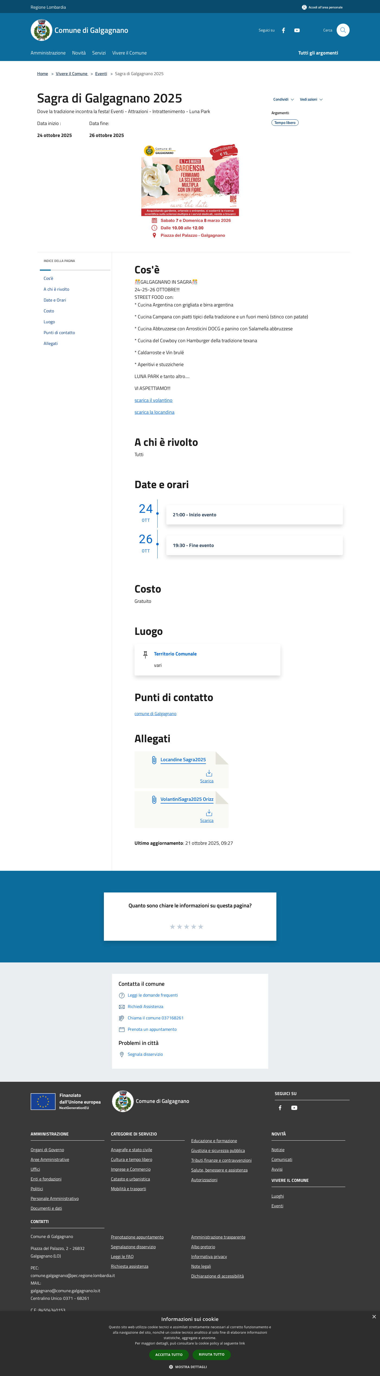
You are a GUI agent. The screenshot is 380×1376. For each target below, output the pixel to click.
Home (42, 73)
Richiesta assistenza (129, 1266)
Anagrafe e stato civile (131, 1149)
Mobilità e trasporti (128, 1188)
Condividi (284, 99)
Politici (37, 1188)
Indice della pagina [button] (59, 260)
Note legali (201, 1266)
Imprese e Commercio (131, 1169)
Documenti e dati (46, 1208)
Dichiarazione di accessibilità (217, 1276)
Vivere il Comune (72, 73)
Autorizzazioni (204, 1179)
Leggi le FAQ (122, 1256)
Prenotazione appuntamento (137, 1237)
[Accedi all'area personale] (322, 7)
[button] (190, 1366)
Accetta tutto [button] (169, 1354)
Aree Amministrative (50, 1159)
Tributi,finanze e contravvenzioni (221, 1160)
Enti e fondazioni (46, 1179)
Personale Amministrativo (55, 1198)
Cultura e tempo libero (131, 1159)
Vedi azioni (312, 99)
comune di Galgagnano (155, 713)
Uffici (35, 1169)
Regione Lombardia (48, 7)
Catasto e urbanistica (130, 1179)
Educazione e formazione (214, 1140)
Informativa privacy (209, 1256)
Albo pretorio (203, 1246)
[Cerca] (343, 30)
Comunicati (282, 1159)
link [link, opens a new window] (242, 1343)
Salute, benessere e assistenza (219, 1170)
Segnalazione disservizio (133, 1246)
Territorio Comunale (175, 653)
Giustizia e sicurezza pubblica (218, 1150)
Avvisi (277, 1169)
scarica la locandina (154, 412)
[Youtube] (294, 30)
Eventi (101, 73)
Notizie (278, 1149)
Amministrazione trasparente (218, 1237)
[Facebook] (281, 30)
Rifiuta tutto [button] (212, 1354)
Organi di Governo (47, 1149)
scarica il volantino (154, 400)
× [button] (374, 1317)
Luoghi (278, 1196)
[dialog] (190, 1343)
